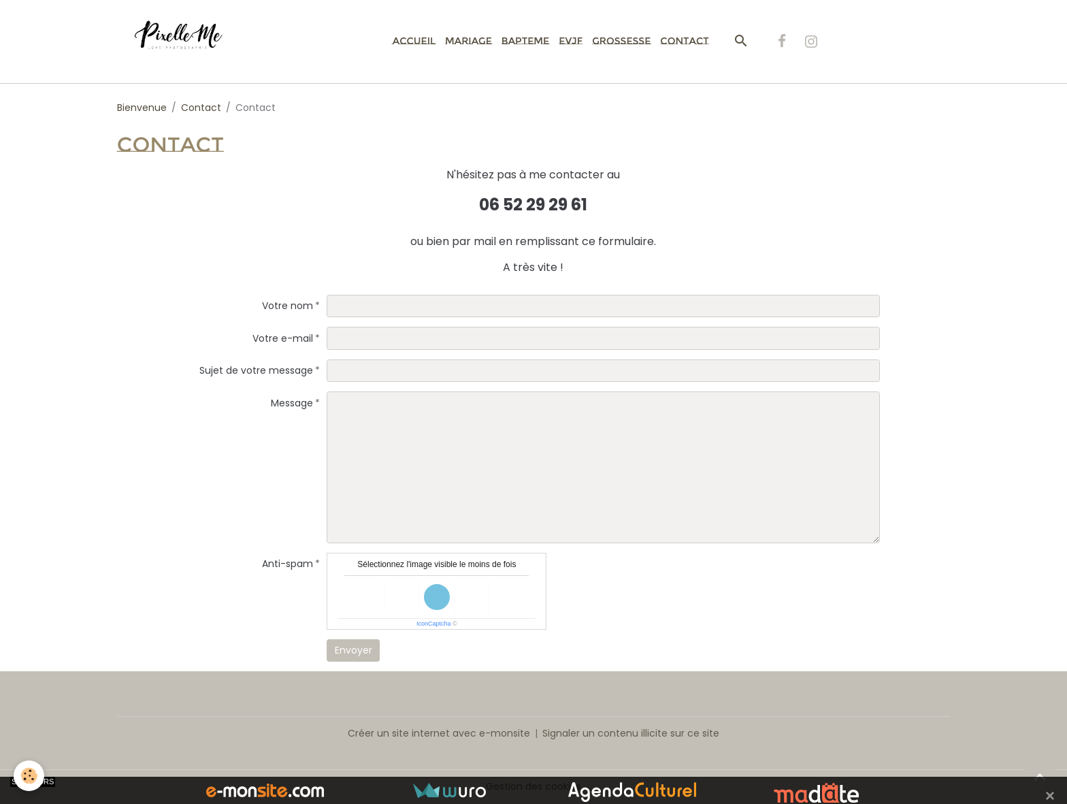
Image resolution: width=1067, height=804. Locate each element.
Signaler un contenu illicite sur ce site (630, 733)
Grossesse (621, 41)
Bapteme (525, 41)
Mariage (468, 41)
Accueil (414, 41)
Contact (684, 41)
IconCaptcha (433, 623)
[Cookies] (29, 775)
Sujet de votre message (256, 370)
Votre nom (287, 305)
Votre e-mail (282, 338)
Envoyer (353, 650)
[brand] (186, 41)
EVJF (570, 41)
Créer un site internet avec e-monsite (439, 733)
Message (292, 403)
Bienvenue (142, 107)
